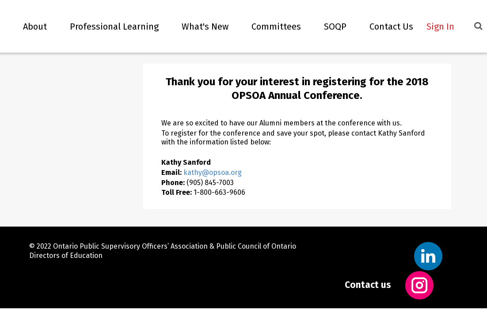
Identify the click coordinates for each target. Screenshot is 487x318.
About (30, 26)
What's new (200, 26)
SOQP (330, 26)
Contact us (368, 285)
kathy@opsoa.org (212, 172)
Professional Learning (109, 26)
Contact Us (386, 26)
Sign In (440, 26)
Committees (271, 26)
